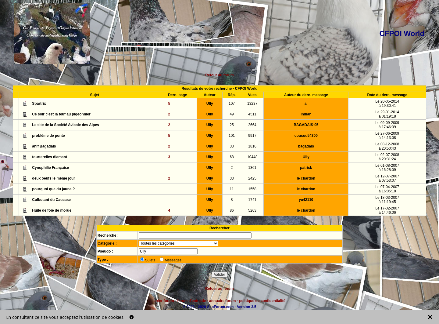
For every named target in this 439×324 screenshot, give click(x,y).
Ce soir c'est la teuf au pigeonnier (61, 114)
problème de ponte (48, 135)
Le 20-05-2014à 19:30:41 (387, 103)
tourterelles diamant (49, 157)
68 (232, 157)
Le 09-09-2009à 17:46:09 (387, 125)
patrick (306, 168)
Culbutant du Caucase (51, 200)
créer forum (164, 301)
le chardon (306, 178)
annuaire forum (222, 301)
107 (232, 103)
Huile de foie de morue (51, 210)
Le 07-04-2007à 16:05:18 (387, 189)
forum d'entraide (191, 301)
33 (232, 146)
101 (232, 135)
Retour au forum (219, 75)
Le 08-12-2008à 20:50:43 (387, 146)
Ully (209, 103)
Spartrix (39, 103)
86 (232, 210)
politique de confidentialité (262, 301)
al (306, 103)
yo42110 (306, 200)
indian (306, 114)
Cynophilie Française (50, 168)
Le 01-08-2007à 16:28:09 (387, 167)
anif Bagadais (44, 146)
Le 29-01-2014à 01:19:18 (387, 114)
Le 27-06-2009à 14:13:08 (387, 135)
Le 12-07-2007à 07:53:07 (387, 178)
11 (232, 189)
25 (232, 125)
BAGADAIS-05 (306, 125)
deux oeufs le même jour (53, 178)
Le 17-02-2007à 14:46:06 (387, 210)
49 (232, 114)
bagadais (306, 146)
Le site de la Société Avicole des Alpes (65, 125)
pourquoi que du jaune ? (53, 189)
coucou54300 (306, 135)
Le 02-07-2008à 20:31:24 (387, 157)
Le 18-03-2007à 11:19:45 (387, 199)
